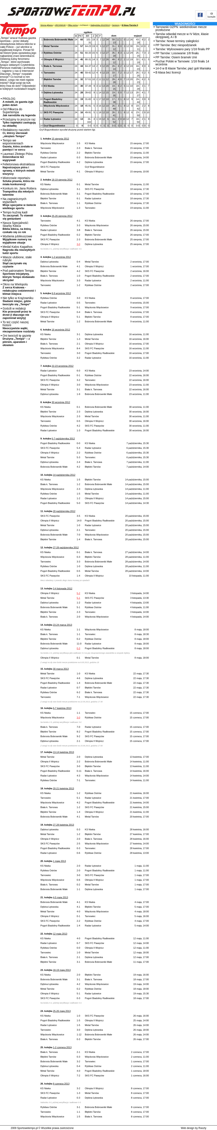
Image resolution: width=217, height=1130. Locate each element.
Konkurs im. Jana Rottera (19, 191)
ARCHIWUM (60, 25)
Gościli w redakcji (17, 313)
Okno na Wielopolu (19, 289)
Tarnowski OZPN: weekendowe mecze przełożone (181, 28)
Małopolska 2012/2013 (100, 25)
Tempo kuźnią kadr (18, 215)
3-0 (78, 244)
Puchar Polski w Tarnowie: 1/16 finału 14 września (182, 63)
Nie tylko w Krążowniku (18, 301)
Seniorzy (116, 25)
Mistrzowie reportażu (18, 181)
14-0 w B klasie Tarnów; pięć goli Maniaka (183, 68)
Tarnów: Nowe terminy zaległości (177, 41)
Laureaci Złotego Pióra (18, 157)
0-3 (78, 648)
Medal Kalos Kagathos (19, 250)
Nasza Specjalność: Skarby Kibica (17, 227)
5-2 (78, 593)
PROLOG (18, 102)
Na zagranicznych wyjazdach (19, 203)
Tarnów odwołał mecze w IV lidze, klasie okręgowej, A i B (182, 35)
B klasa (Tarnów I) (130, 25)
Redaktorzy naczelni (16, 133)
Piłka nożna (73, 25)
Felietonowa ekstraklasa (19, 169)
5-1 (78, 598)
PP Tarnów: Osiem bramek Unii (176, 57)
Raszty (202, 1128)
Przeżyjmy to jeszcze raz (19, 122)
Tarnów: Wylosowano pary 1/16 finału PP (182, 49)
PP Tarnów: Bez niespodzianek (176, 45)
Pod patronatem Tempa (19, 275)
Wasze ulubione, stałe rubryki (17, 261)
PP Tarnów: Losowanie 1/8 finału (177, 53)
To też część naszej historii (19, 326)
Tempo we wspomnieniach (18, 145)
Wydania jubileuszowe (17, 239)
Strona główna (46, 25)
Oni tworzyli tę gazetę (17, 340)
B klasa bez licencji (168, 72)
